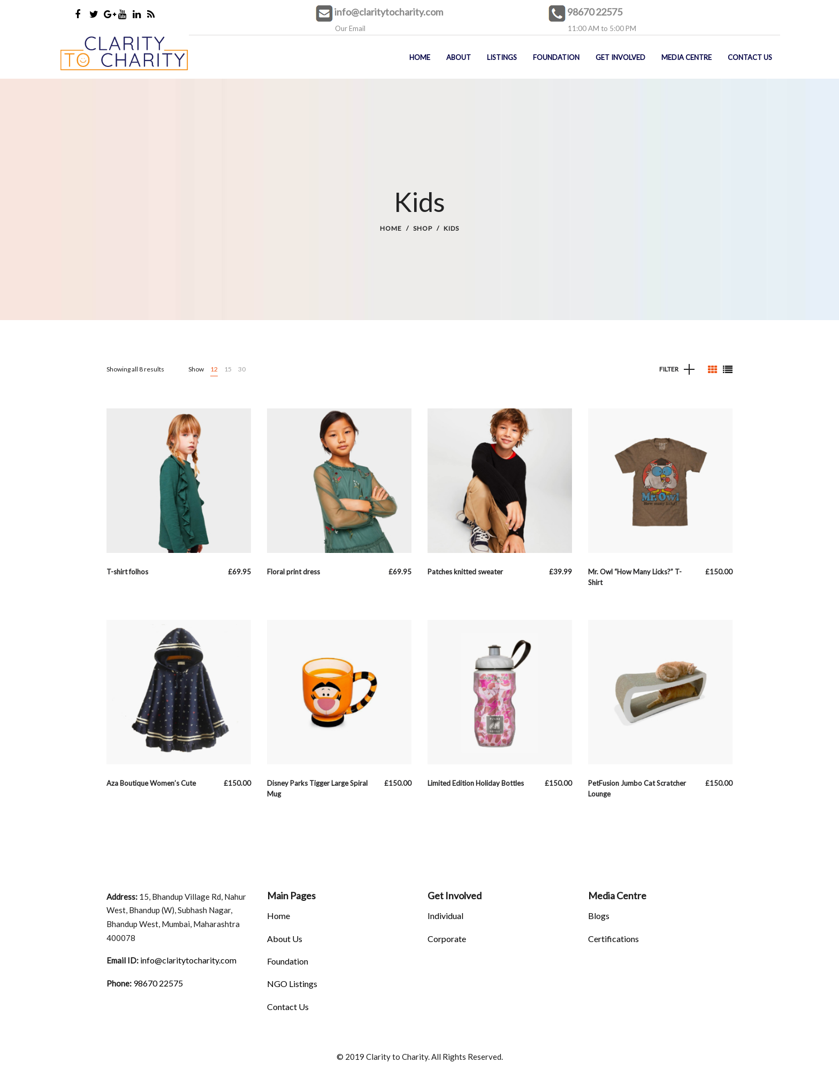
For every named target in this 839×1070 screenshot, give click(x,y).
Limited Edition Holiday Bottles (476, 783)
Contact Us (288, 1006)
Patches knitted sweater (465, 571)
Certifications (613, 939)
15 (228, 369)
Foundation (287, 961)
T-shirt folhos (127, 571)
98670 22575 (594, 12)
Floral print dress (293, 571)
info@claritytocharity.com (388, 12)
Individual (445, 915)
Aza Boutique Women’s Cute (151, 783)
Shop (422, 228)
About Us (284, 939)
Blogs (598, 915)
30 (242, 369)
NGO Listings (292, 983)
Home (391, 228)
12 (214, 369)
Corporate (447, 939)
